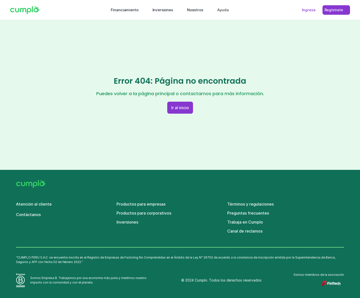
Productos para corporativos (143, 213)
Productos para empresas (141, 204)
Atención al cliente (34, 204)
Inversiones (127, 222)
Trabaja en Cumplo (245, 222)
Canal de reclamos (244, 231)
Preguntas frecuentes (248, 213)
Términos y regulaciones (250, 204)
